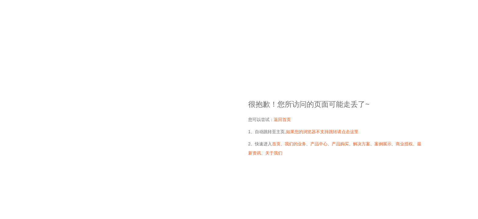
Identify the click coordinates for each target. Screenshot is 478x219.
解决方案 (361, 143)
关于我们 (273, 153)
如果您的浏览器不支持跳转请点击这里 (322, 131)
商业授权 (404, 143)
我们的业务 (295, 143)
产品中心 (318, 143)
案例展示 (382, 143)
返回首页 (282, 119)
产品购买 (340, 143)
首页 (276, 143)
